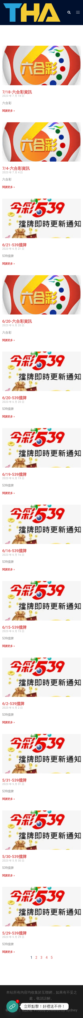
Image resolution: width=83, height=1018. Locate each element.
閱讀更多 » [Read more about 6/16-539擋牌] (8, 569)
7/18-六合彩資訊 (17, 92)
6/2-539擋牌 (13, 703)
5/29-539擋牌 (14, 933)
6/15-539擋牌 (14, 627)
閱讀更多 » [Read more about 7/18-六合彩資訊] (8, 110)
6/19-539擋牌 (14, 474)
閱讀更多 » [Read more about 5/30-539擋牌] (8, 875)
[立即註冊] (12, 1006)
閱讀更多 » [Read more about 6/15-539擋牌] (8, 646)
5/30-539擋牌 (14, 856)
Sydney (71, 1010)
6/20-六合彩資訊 (17, 321)
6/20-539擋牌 (14, 397)
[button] (69, 12)
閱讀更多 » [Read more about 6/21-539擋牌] (8, 263)
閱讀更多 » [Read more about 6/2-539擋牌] (8, 722)
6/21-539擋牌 (14, 245)
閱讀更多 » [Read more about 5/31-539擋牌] (8, 799)
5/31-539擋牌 (14, 780)
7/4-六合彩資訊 (16, 168)
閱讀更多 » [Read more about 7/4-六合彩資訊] (8, 187)
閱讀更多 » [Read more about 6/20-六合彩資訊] (8, 340)
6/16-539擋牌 (14, 550)
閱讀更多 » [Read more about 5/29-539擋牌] (8, 951)
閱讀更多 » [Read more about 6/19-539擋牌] (8, 493)
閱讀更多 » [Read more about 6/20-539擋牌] (8, 416)
